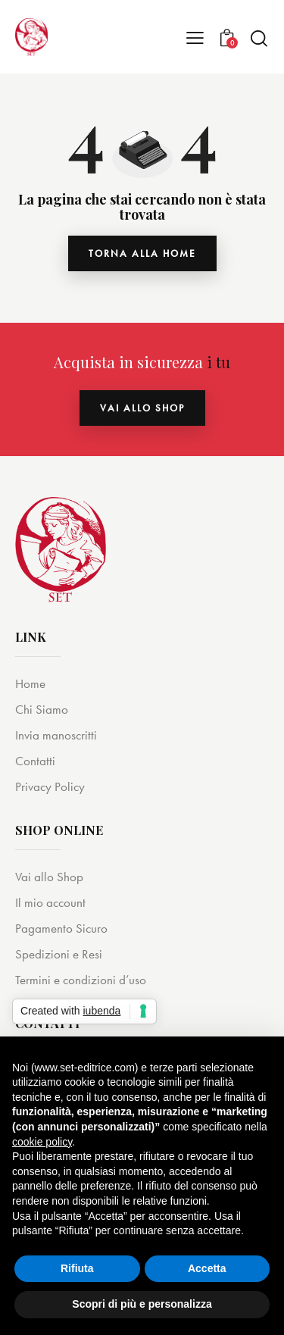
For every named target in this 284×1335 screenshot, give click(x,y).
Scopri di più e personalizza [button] (141, 1304)
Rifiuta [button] (77, 1268)
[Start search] (259, 38)
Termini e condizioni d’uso (80, 979)
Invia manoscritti (56, 735)
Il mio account (50, 902)
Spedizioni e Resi (58, 954)
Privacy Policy (50, 786)
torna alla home (142, 253)
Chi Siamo (41, 709)
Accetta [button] (207, 1268)
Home (30, 683)
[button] (195, 37)
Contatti (35, 760)
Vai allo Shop (49, 876)
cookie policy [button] (42, 1142)
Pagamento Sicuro (61, 928)
